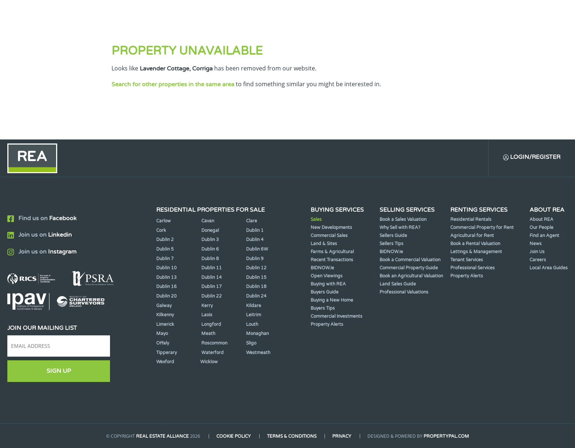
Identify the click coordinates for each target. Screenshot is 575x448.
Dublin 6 (210, 249)
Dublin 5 (165, 249)
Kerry (207, 305)
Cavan (207, 220)
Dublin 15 (256, 277)
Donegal (210, 230)
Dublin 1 (255, 230)
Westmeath (258, 352)
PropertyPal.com (446, 436)
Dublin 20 (166, 296)
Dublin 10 (166, 267)
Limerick (165, 324)
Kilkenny (165, 314)
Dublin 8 (210, 258)
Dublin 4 (255, 239)
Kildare (253, 305)
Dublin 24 (256, 296)
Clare (251, 220)
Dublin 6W (257, 249)
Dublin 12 (256, 267)
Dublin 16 (166, 286)
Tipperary (166, 352)
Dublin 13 (166, 277)
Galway (164, 305)
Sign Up (59, 371)
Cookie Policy (233, 436)
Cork (161, 230)
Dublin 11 (211, 267)
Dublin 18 (256, 286)
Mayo (162, 333)
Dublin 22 (211, 296)
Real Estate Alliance (162, 436)
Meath (208, 333)
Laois (206, 314)
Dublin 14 (211, 277)
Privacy (342, 436)
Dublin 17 (211, 286)
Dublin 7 (165, 258)
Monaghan (257, 333)
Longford (211, 324)
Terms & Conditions (291, 436)
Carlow (163, 220)
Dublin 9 (255, 258)
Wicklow (209, 361)
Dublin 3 (210, 239)
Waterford (212, 352)
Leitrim (253, 314)
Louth (252, 324)
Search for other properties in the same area (172, 84)
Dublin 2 (165, 239)
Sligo (251, 343)
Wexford (165, 361)
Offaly (162, 343)
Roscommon (214, 343)
